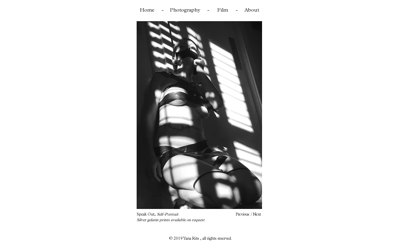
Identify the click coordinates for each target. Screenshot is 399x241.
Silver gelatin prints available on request (170, 220)
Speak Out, (157, 214)
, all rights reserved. (216, 238)
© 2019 (176, 238)
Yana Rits (191, 238)
